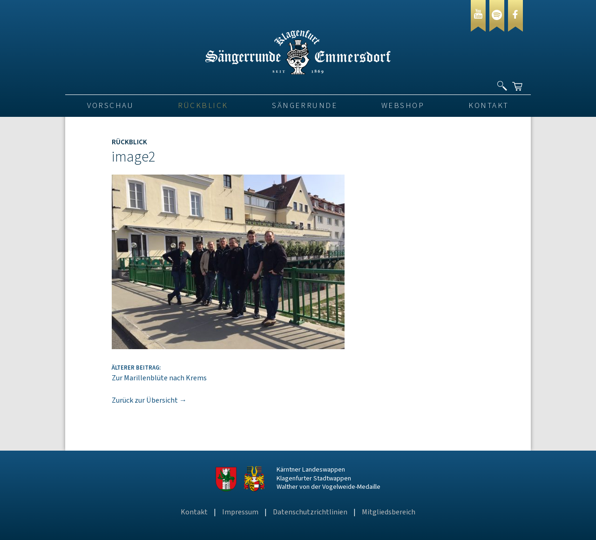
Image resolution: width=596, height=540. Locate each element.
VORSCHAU (110, 105)
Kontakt (488, 105)
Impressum (240, 512)
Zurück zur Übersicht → (149, 400)
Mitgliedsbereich (388, 512)
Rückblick (203, 105)
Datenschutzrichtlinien (310, 512)
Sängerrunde (304, 105)
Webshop (403, 105)
